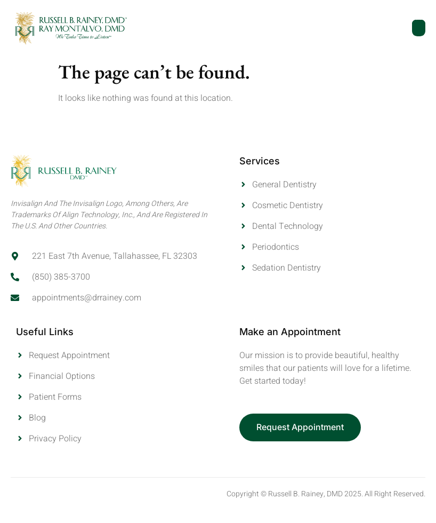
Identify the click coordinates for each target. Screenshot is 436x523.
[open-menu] (418, 28)
